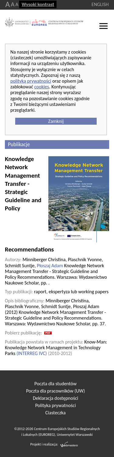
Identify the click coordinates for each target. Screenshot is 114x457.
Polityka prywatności (55, 405)
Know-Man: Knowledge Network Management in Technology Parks (56, 347)
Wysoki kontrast (38, 4)
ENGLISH (100, 4)
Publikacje (19, 144)
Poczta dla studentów (55, 383)
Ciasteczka (55, 413)
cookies (41, 87)
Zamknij (56, 121)
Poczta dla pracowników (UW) (55, 391)
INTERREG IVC (31, 353)
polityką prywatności (30, 81)
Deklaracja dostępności (55, 398)
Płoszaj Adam (50, 265)
